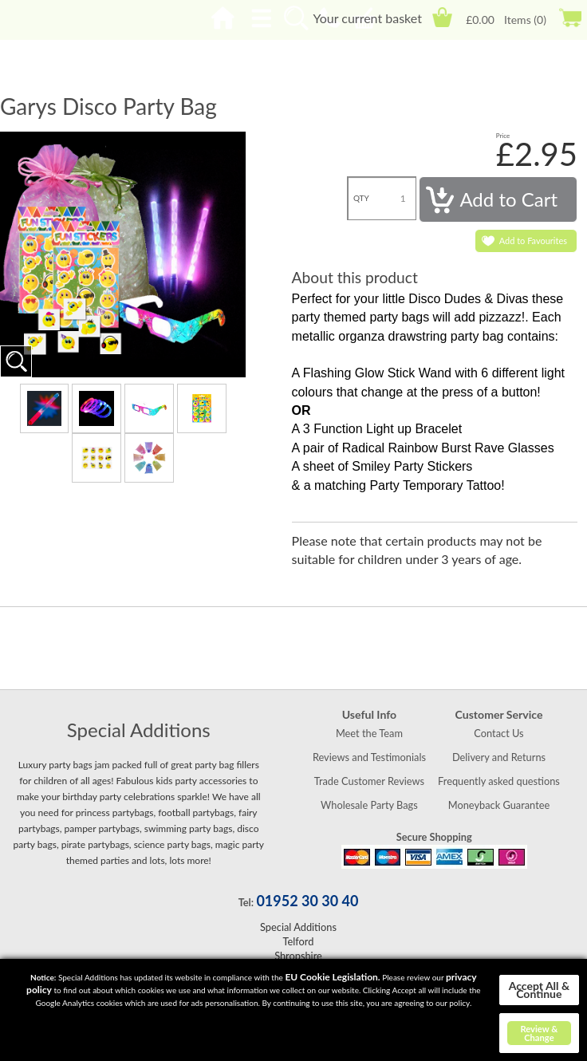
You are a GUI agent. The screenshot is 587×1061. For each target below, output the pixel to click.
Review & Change (538, 1033)
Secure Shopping (434, 836)
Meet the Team (369, 733)
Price (503, 136)
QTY (361, 198)
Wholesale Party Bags (369, 805)
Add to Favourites (533, 240)
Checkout (570, 17)
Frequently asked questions (499, 781)
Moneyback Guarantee (499, 805)
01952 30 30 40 (307, 900)
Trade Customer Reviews (369, 781)
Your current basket (367, 18)
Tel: (246, 902)
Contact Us (498, 733)
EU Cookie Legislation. (332, 977)
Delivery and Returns (499, 757)
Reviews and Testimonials (369, 757)
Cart (442, 17)
